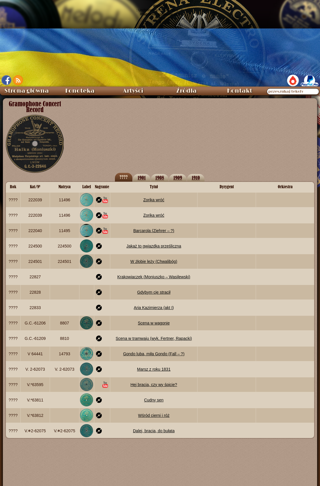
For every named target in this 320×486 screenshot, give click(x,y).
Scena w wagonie (154, 323)
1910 (196, 177)
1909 (177, 177)
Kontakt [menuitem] (239, 90)
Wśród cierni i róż (154, 415)
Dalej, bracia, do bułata (154, 430)
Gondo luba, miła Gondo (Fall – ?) (153, 354)
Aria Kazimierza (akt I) (154, 307)
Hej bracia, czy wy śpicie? (153, 384)
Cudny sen (153, 400)
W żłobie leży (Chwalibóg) (153, 261)
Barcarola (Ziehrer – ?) (153, 230)
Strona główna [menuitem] (26, 90)
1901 (142, 177)
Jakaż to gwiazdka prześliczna (153, 246)
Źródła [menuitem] (186, 90)
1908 (159, 177)
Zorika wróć (153, 200)
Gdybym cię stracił (153, 292)
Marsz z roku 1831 (153, 369)
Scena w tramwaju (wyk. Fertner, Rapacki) (154, 338)
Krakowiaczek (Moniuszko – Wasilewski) (153, 277)
